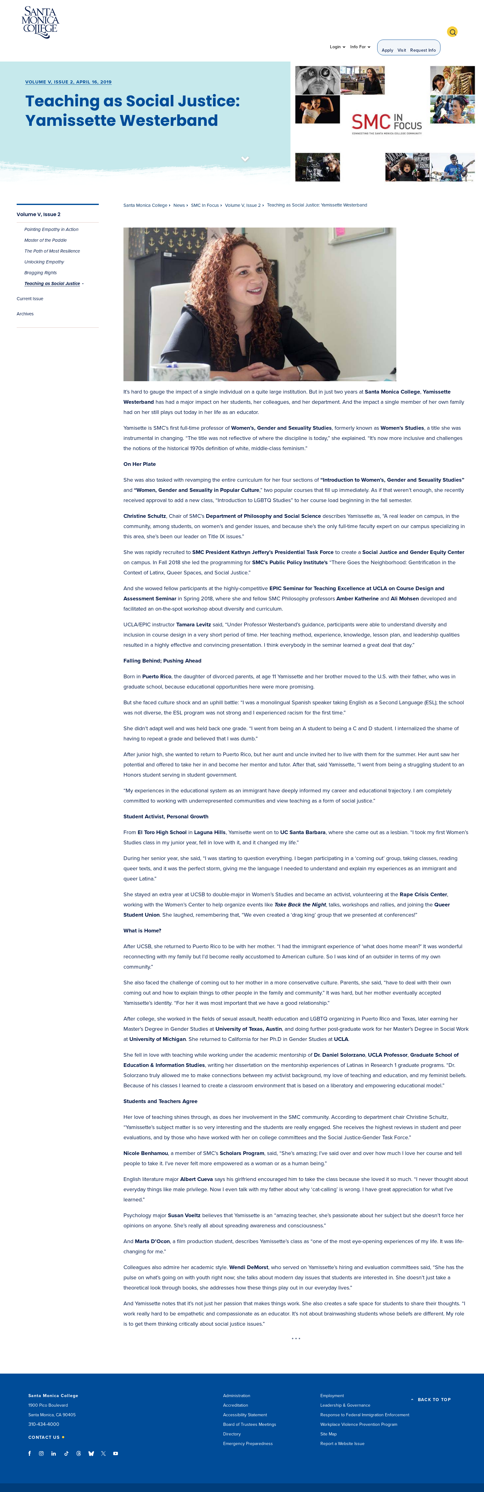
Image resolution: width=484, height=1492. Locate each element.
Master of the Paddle (45, 224)
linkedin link (53, 1440)
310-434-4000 (43, 1408)
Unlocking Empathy (44, 245)
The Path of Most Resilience (52, 234)
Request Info (423, 23)
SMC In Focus (205, 188)
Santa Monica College (145, 188)
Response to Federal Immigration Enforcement (364, 1398)
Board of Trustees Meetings (249, 1408)
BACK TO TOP (434, 1383)
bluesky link (91, 1440)
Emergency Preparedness (248, 1427)
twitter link (103, 1440)
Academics (171, 23)
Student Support (263, 23)
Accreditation (235, 1389)
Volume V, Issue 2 (38, 197)
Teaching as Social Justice (52, 267)
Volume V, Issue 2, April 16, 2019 (68, 65)
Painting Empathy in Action (51, 213)
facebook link (31, 1440)
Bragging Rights (40, 256)
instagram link (42, 1440)
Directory (232, 1417)
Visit (402, 23)
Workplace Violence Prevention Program (358, 1408)
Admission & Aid (213, 23)
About (142, 23)
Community (307, 23)
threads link (79, 1440)
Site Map (328, 1417)
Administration (236, 1379)
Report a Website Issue (342, 1427)
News (179, 188)
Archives (25, 297)
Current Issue (30, 282)
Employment (332, 1379)
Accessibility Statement (245, 1398)
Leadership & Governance (345, 1389)
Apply (387, 23)
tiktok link (66, 1440)
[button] (454, 22)
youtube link (115, 1440)
